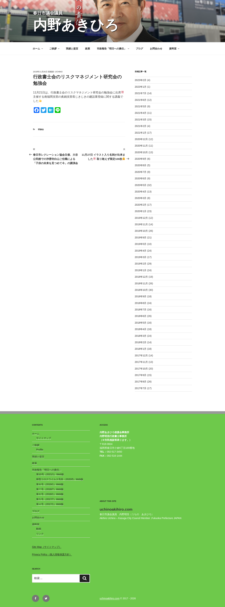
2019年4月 (141, 250)
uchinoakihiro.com (110, 598)
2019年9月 (141, 237)
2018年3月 (141, 335)
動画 (38, 528)
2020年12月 (141, 139)
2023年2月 (141, 80)
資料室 (174, 48)
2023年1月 (141, 86)
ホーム (38, 48)
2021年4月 (141, 112)
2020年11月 (141, 145)
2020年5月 (141, 185)
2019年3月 (141, 257)
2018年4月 (141, 329)
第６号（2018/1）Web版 (49, 494)
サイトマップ (43, 438)
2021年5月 (141, 106)
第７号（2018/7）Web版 (49, 489)
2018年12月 (141, 276)
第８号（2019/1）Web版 (49, 484)
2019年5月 (141, 244)
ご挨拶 (54, 48)
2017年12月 (141, 355)
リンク (40, 533)
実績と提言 (72, 48)
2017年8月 (141, 381)
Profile (39, 449)
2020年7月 (141, 172)
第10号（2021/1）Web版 (50, 474)
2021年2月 (141, 126)
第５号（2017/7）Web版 (49, 499)
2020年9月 (141, 158)
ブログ (139, 48)
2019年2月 (141, 263)
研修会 (41, 129)
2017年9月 (141, 375)
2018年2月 (141, 342)
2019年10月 (141, 230)
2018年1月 (141, 348)
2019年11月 (141, 224)
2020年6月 (141, 178)
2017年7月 (141, 388)
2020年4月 (141, 191)
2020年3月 (141, 198)
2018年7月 (141, 309)
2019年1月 (141, 270)
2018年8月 (141, 303)
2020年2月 (141, 204)
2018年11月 (141, 283)
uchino (59, 72)
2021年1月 (141, 132)
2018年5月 (141, 322)
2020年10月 (141, 152)
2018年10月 (141, 290)
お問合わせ (156, 48)
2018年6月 (141, 316)
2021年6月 (141, 100)
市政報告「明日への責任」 (113, 48)
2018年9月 (141, 296)
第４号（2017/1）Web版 (49, 504)
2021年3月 (141, 119)
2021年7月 (141, 93)
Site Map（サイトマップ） (46, 546)
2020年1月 (141, 211)
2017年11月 (141, 362)
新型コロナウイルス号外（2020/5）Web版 (59, 479)
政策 (87, 48)
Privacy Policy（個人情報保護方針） (52, 554)
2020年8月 (141, 165)
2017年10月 (141, 368)
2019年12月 (141, 217)
